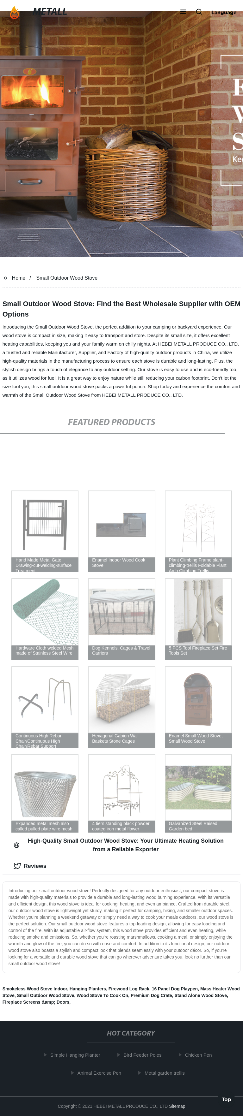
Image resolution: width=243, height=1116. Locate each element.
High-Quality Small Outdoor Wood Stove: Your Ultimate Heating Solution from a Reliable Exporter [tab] (119, 845)
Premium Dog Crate (151, 995)
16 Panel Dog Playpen (175, 988)
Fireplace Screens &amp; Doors (36, 1002)
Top (226, 1098)
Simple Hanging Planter (77, 1055)
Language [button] (224, 12)
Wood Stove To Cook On (102, 995)
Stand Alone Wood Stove (200, 995)
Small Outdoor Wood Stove (67, 278)
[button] (183, 12)
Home (19, 278)
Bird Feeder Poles (144, 1055)
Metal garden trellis (166, 1072)
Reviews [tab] (30, 866)
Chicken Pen (199, 1055)
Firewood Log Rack (129, 988)
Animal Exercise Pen (100, 1072)
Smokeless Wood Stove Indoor (35, 988)
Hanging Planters (88, 988)
